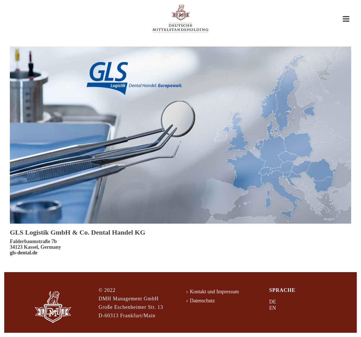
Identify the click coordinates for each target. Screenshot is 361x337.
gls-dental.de (24, 252)
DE (272, 302)
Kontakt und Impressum (212, 291)
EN (272, 308)
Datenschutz (200, 300)
